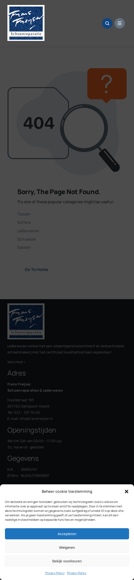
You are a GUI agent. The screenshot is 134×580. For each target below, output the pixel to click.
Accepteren (67, 534)
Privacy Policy (55, 573)
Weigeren (67, 547)
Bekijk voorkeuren (67, 561)
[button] (126, 491)
